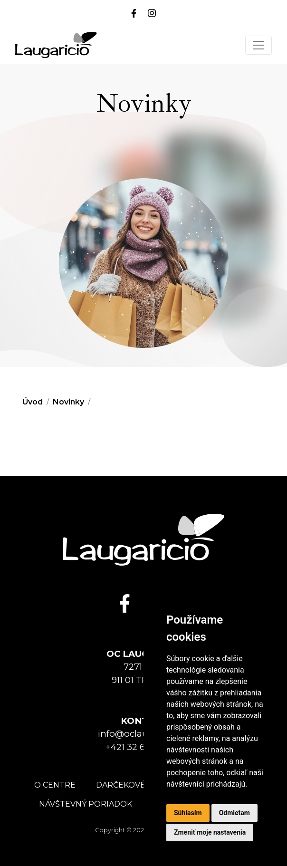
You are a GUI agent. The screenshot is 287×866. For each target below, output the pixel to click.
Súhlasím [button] (188, 813)
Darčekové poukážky (143, 784)
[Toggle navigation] (258, 45)
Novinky (68, 401)
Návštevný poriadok (85, 803)
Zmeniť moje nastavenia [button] (210, 832)
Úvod (32, 401)
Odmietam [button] (234, 813)
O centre (55, 784)
